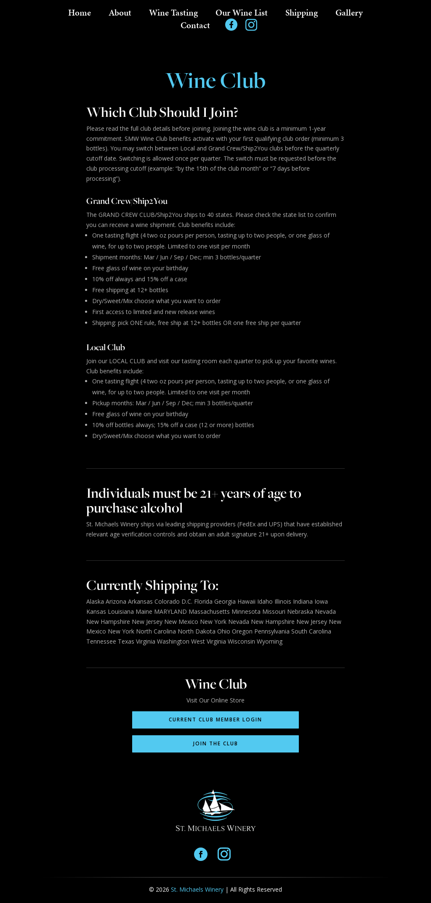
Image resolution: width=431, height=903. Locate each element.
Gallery (349, 14)
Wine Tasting (173, 14)
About (120, 14)
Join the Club (215, 743)
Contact (195, 27)
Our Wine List (242, 14)
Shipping (301, 14)
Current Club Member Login (215, 719)
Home (79, 14)
